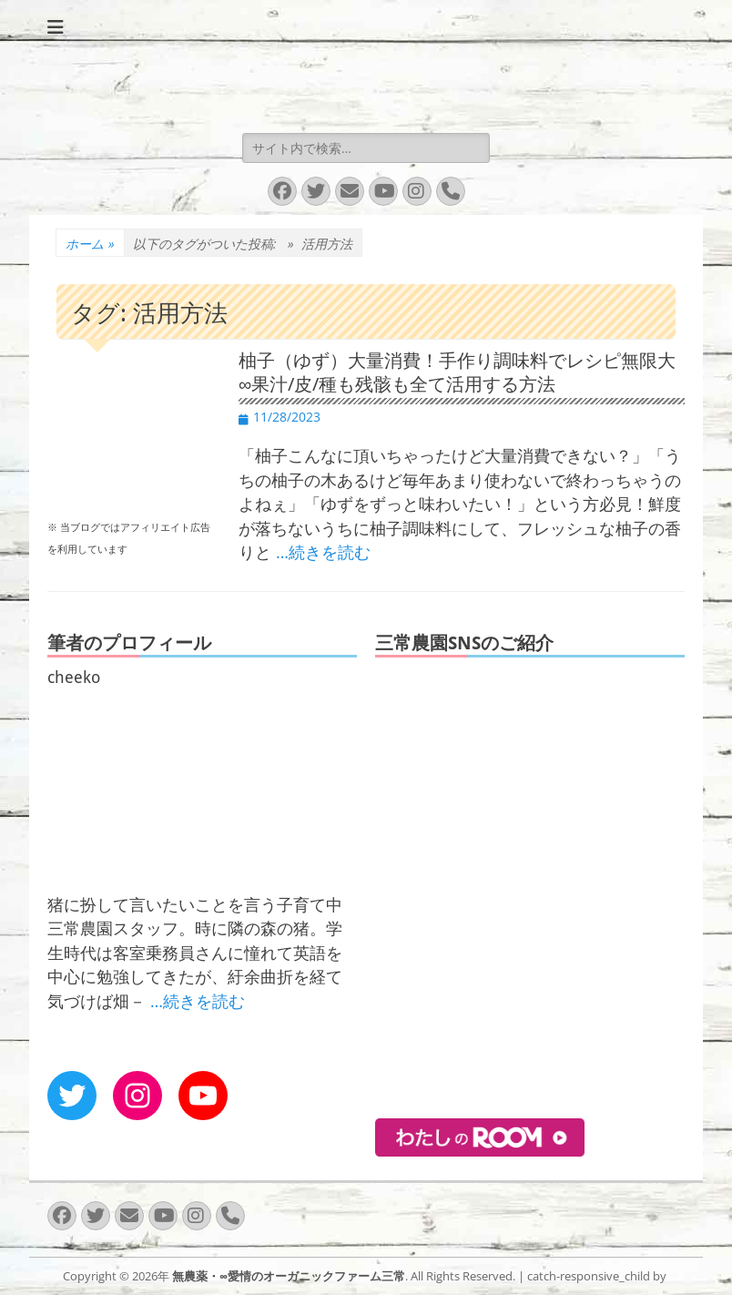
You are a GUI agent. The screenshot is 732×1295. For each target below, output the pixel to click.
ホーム (90, 243)
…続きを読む (323, 552)
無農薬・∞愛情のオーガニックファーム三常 (288, 1276)
